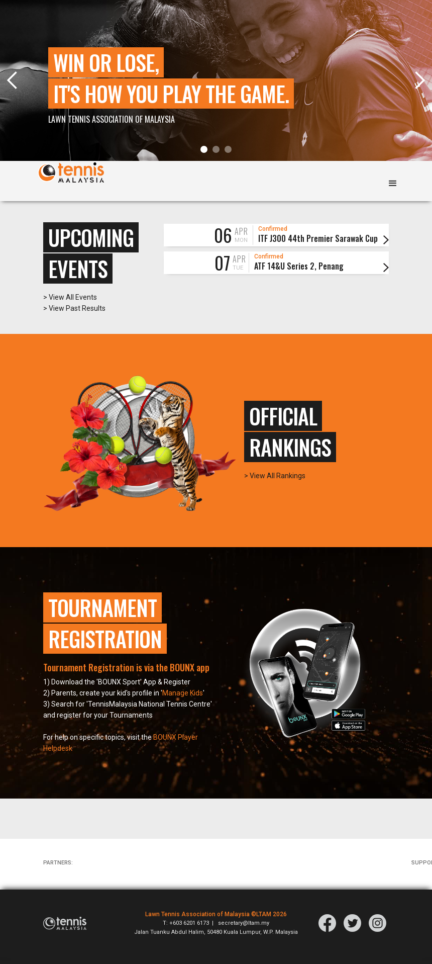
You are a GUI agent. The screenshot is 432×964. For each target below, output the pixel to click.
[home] (71, 176)
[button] (203, 149)
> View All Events (70, 304)
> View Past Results (74, 315)
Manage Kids (182, 700)
